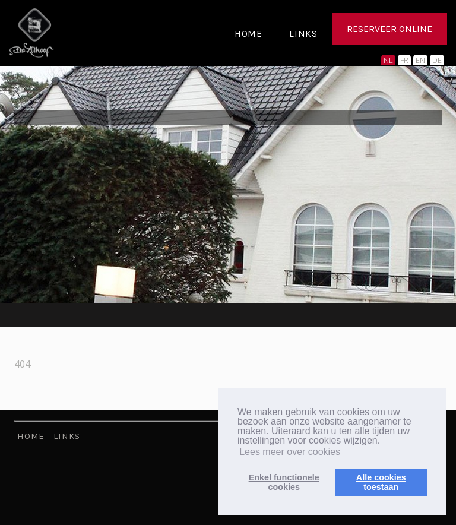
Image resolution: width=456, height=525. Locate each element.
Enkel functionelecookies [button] (284, 482)
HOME (248, 35)
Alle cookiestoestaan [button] (381, 482)
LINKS (303, 35)
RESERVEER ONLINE (389, 32)
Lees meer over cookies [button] (289, 452)
